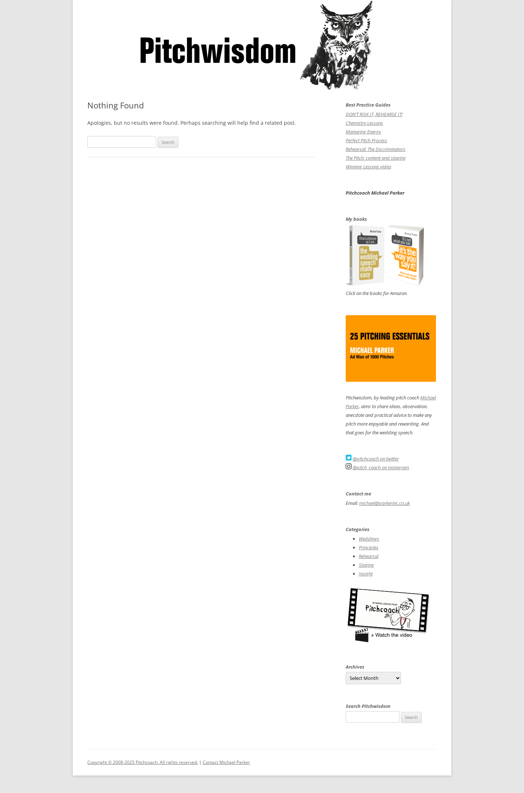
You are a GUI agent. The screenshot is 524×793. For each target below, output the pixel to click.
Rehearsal (368, 556)
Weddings (369, 538)
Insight (366, 573)
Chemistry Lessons (364, 123)
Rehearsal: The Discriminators (375, 149)
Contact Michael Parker (226, 762)
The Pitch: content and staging (376, 158)
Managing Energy (363, 131)
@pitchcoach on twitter (376, 458)
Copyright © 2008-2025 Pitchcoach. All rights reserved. (142, 762)
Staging (366, 565)
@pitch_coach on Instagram (381, 467)
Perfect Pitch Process (366, 140)
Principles (368, 547)
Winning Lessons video (368, 166)
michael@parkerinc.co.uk (384, 503)
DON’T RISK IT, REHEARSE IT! (374, 114)
